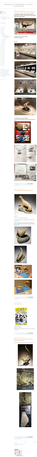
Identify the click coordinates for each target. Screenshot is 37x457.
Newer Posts (16, 442)
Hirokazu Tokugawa (4, 13)
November (4, 39)
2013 (2, 55)
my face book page (3, 23)
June (3, 40)
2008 (2, 62)
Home (25, 442)
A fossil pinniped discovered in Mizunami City (23, 190)
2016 (2, 50)
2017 (2, 49)
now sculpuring (3, 76)
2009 (2, 60)
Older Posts (34, 442)
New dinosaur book (18, 303)
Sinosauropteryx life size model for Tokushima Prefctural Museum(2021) (23, 340)
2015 (2, 52)
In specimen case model (4, 71)
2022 (2, 33)
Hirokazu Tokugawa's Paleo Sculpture (18, 5)
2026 (2, 28)
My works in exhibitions (4, 73)
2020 (2, 45)
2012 (2, 56)
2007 (2, 63)
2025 (2, 29)
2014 (2, 53)
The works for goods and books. (27, 334)
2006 (2, 65)
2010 (2, 59)
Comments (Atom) (20, 444)
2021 (2, 43)
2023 (2, 32)
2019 (2, 46)
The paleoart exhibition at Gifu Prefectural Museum (24, 11)
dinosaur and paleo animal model (22, 184)
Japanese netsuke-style (4, 72)
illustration (18, 334)
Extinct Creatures (3, 11)
